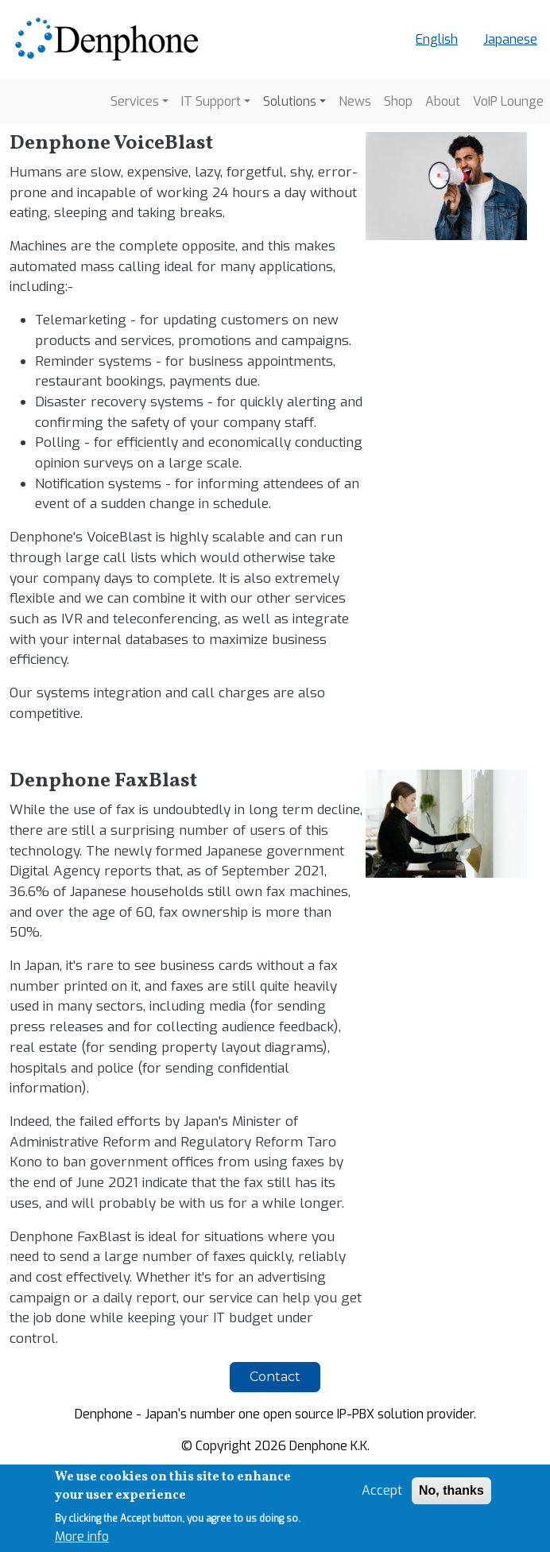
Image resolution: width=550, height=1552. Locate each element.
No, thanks (451, 1491)
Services (134, 101)
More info (82, 1536)
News (355, 101)
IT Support (211, 101)
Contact (275, 1376)
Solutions (289, 101)
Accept (382, 1491)
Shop (398, 101)
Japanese (510, 39)
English (437, 39)
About (442, 101)
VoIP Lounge (508, 101)
